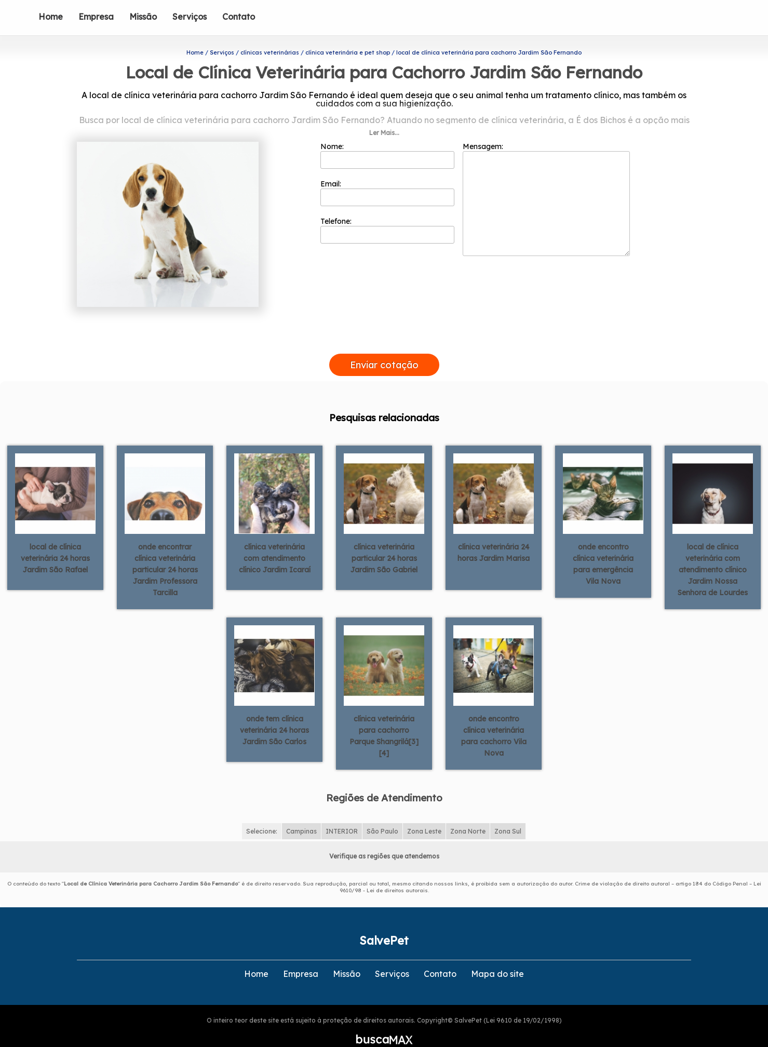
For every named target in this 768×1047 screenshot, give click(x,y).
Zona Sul (507, 814)
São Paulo (382, 814)
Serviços (189, 16)
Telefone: (387, 213)
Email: (387, 176)
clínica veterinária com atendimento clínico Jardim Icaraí (275, 541)
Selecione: (261, 814)
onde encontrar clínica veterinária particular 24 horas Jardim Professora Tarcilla (165, 552)
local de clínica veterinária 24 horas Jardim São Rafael (55, 541)
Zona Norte (468, 814)
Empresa (96, 16)
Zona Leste (424, 814)
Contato (238, 16)
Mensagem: (546, 182)
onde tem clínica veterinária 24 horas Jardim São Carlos (274, 713)
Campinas (301, 814)
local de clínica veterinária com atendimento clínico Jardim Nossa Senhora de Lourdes (713, 552)
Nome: (387, 138)
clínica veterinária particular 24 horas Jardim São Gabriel (384, 541)
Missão (143, 16)
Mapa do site (497, 957)
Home (50, 16)
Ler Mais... (384, 116)
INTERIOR (342, 814)
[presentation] (384, 325)
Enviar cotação (384, 348)
